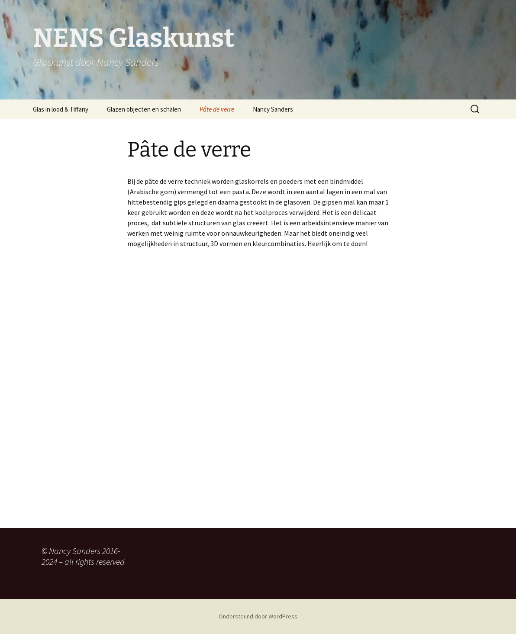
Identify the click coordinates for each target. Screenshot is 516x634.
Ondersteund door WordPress (258, 616)
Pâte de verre (217, 109)
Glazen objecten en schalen (144, 109)
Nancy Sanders (273, 109)
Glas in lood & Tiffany (60, 109)
